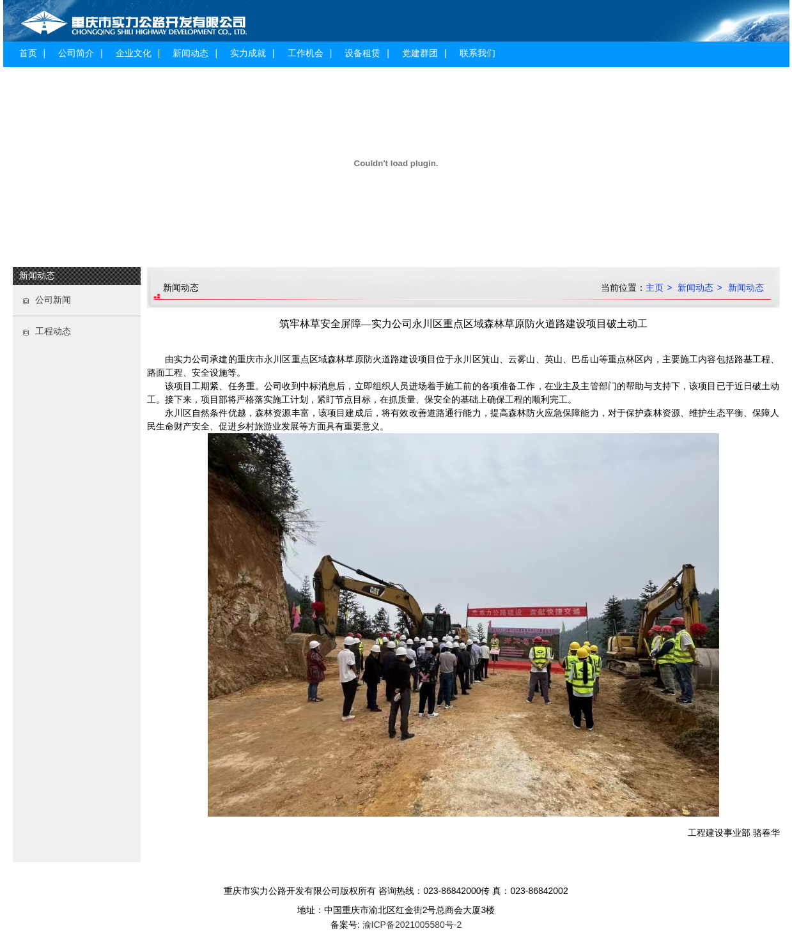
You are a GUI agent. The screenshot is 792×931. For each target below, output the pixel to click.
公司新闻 (53, 300)
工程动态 (53, 331)
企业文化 (133, 53)
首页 (28, 53)
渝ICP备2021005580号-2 (411, 924)
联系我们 (477, 53)
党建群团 (420, 53)
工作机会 (305, 53)
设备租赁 (362, 53)
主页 (655, 287)
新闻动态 (190, 53)
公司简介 (76, 53)
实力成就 (248, 53)
